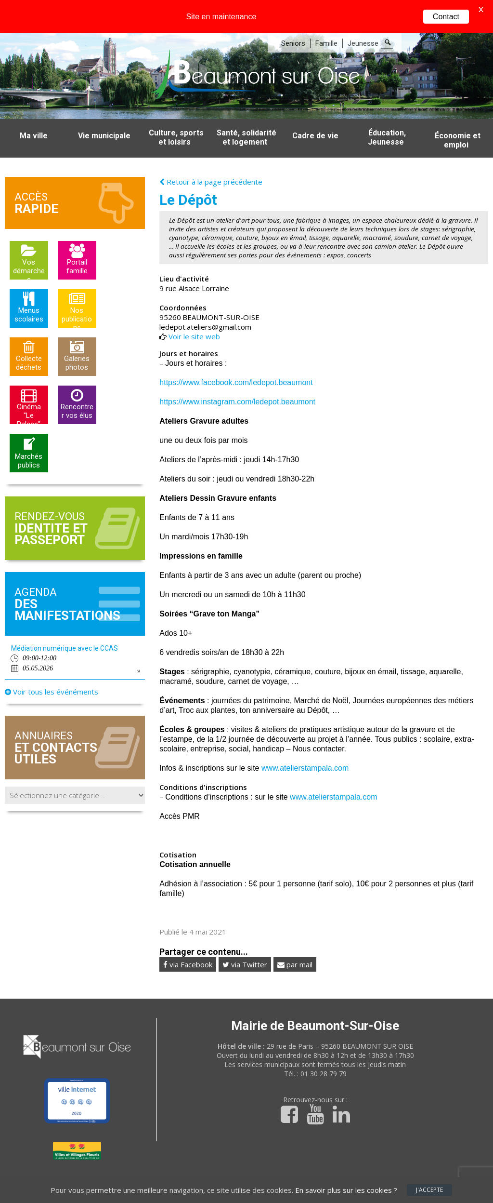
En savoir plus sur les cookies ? (346, 1190)
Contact (446, 17)
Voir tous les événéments (51, 673)
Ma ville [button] (34, 116)
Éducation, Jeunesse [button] (387, 118)
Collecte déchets (29, 344)
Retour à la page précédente (210, 163)
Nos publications (77, 298)
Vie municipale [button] (104, 116)
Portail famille (77, 247)
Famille (326, 24)
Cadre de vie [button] (315, 116)
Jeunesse (363, 24)
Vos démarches (29, 250)
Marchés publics (28, 442)
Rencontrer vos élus (77, 392)
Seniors (293, 24)
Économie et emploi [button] (457, 121)
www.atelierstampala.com (305, 749)
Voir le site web (194, 317)
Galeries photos (77, 344)
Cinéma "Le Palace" (29, 394)
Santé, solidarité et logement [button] (246, 118)
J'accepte (429, 1190)
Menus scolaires (28, 296)
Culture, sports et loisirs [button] (176, 118)
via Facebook (187, 945)
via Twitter (244, 945)
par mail (294, 945)
